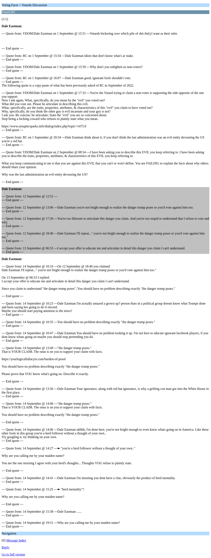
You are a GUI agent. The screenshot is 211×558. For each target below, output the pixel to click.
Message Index (16, 540)
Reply (5, 547)
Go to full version (13, 554)
